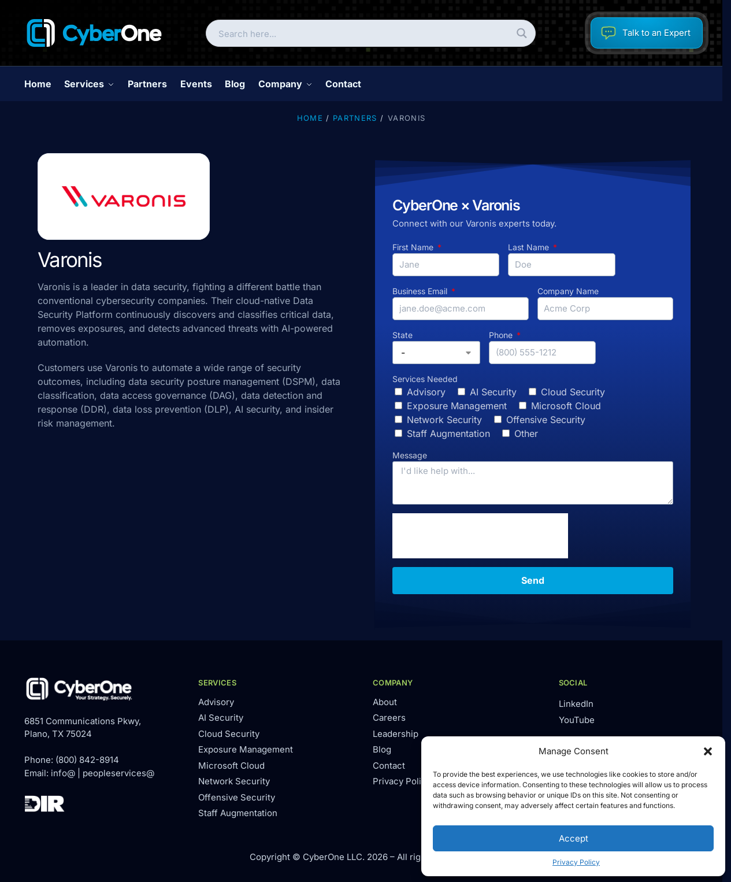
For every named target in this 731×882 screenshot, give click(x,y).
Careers (389, 717)
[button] (708, 751)
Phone (502, 335)
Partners (355, 118)
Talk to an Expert (645, 33)
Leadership (395, 733)
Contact (389, 765)
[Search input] (361, 33)
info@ (63, 773)
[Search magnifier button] (522, 33)
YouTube (577, 719)
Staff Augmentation (448, 433)
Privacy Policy (576, 862)
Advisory (426, 392)
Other (526, 433)
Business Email (421, 291)
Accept (573, 838)
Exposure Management (457, 406)
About (385, 701)
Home (310, 118)
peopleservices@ (118, 773)
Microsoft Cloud (566, 406)
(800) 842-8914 (87, 759)
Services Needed (425, 379)
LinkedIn (576, 703)
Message (409, 455)
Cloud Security (573, 392)
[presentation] (480, 535)
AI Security (493, 392)
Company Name (568, 291)
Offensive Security (545, 419)
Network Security (444, 419)
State (402, 335)
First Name (414, 247)
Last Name (529, 247)
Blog (382, 749)
